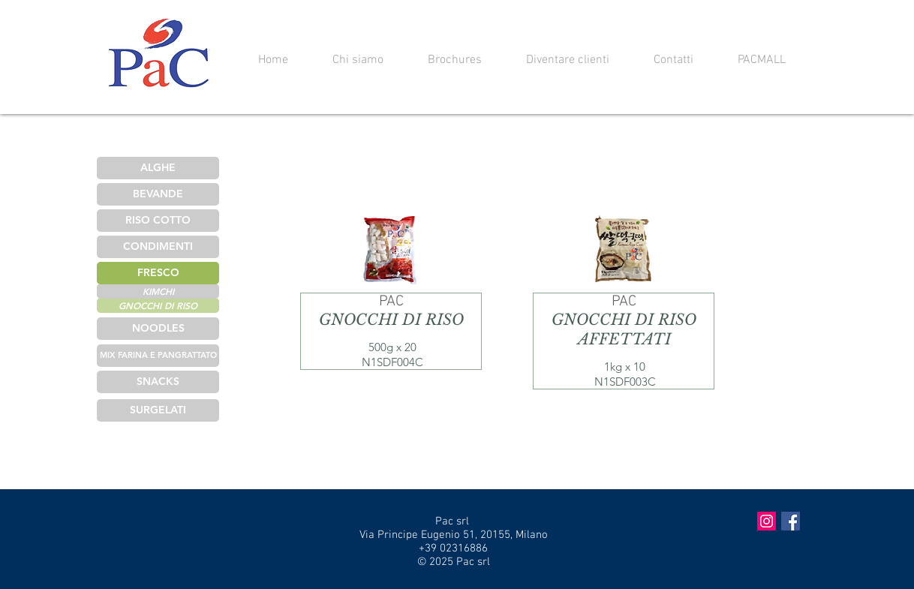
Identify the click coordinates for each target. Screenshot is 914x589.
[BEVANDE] (158, 194)
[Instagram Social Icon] (766, 521)
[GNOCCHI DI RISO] (158, 305)
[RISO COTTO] (158, 220)
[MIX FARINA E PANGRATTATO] (158, 355)
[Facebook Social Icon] (790, 521)
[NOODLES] (158, 328)
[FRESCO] (158, 273)
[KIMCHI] (158, 291)
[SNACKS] (158, 382)
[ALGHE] (158, 168)
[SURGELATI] (158, 410)
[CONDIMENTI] (158, 247)
